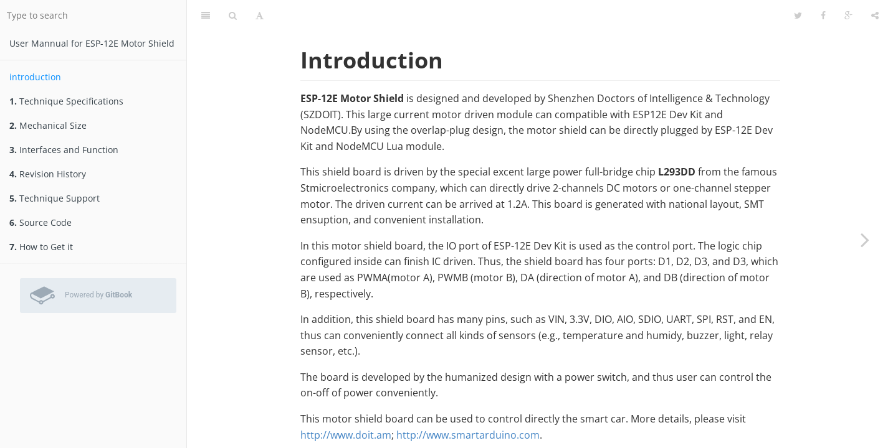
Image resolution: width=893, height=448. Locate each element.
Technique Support (54, 198)
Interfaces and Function (63, 150)
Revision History (47, 174)
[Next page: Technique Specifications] (865, 239)
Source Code (40, 222)
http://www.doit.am (345, 435)
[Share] (875, 15)
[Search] (232, 15)
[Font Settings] (259, 15)
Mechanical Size (48, 125)
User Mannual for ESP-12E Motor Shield (91, 43)
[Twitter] (798, 15)
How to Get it (41, 247)
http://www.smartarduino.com (468, 435)
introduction (35, 77)
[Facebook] (823, 15)
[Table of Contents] (205, 15)
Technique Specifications (66, 101)
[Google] (848, 15)
